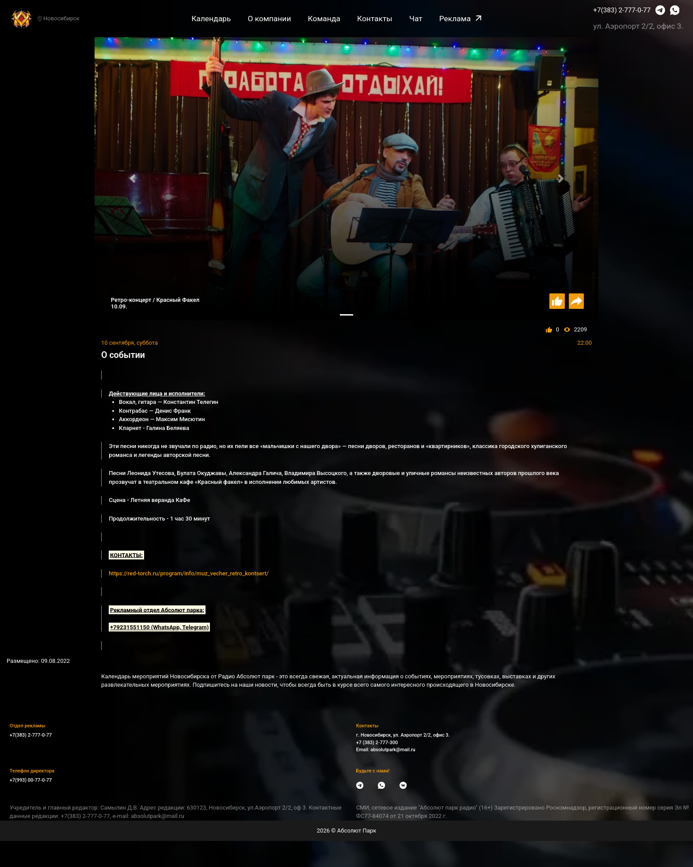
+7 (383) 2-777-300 (377, 742)
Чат (416, 18)
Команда (324, 18)
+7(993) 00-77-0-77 (31, 780)
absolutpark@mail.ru (392, 750)
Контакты (374, 18)
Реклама (460, 18)
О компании (269, 18)
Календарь (211, 18)
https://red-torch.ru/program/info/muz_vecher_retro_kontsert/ (189, 573)
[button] (132, 178)
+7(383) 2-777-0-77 (622, 10)
